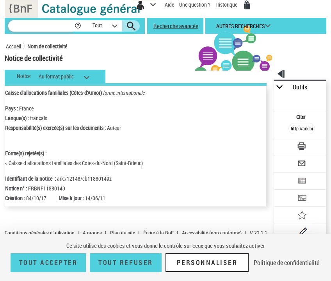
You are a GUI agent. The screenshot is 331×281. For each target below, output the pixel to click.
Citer (301, 117)
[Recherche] (41, 26)
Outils (300, 87)
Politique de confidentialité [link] (286, 262)
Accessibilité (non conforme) (212, 233)
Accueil (13, 46)
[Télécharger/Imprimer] (302, 147)
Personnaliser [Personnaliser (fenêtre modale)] (207, 262)
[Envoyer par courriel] (302, 164)
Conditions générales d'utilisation (40, 233)
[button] (78, 26)
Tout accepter (48, 262)
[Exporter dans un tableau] (302, 181)
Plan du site (122, 233)
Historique (226, 4)
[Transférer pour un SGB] (302, 199)
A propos (92, 233)
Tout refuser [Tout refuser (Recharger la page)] (125, 262)
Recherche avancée (175, 26)
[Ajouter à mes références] (302, 216)
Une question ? (194, 4)
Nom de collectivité (47, 46)
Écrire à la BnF (158, 233)
